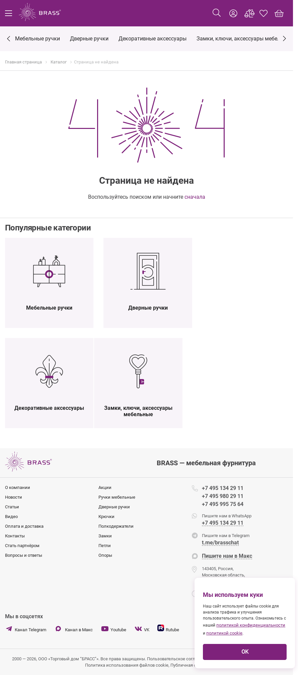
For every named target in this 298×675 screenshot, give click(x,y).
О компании (17, 487)
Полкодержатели (116, 526)
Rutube (168, 628)
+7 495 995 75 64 (222, 504)
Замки (105, 535)
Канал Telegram (25, 629)
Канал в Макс (73, 629)
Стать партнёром (22, 545)
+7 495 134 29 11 (222, 488)
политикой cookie (224, 633)
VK (141, 629)
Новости (13, 497)
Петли (104, 545)
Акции (104, 487)
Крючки (106, 516)
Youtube (113, 629)
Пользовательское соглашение (179, 658)
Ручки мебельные (116, 497)
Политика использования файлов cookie (126, 665)
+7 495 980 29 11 (222, 496)
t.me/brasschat (220, 543)
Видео (11, 516)
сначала (194, 197)
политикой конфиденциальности (250, 625)
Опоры (105, 555)
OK (244, 652)
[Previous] (8, 39)
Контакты (15, 535)
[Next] (284, 38)
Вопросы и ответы (23, 555)
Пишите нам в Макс (227, 556)
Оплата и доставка (24, 526)
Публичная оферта (189, 665)
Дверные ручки (114, 506)
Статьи (12, 506)
